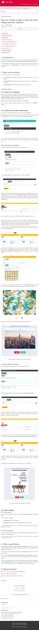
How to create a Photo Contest (6, 618)
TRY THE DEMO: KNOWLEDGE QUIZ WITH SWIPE (19, 503)
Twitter (3, 580)
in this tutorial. (27, 224)
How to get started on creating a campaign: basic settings (11, 612)
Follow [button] (19, 28)
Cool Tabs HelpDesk (5, 8)
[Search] (19, 11)
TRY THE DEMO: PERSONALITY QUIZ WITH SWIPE (19, 359)
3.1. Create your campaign (6, 39)
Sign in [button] (34, 4)
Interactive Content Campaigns (15, 8)
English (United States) (26, 4)
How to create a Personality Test (7, 615)
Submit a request (24, 594)
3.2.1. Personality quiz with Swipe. (8, 44)
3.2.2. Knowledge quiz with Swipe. (8, 46)
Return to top (4, 598)
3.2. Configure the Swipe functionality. (9, 41)
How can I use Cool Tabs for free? (7, 616)
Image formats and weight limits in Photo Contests (10, 613)
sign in (5, 608)
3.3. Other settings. (5, 48)
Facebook (1, 580)
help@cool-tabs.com (23, 563)
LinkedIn (5, 580)
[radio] (16, 588)
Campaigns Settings (26, 8)
